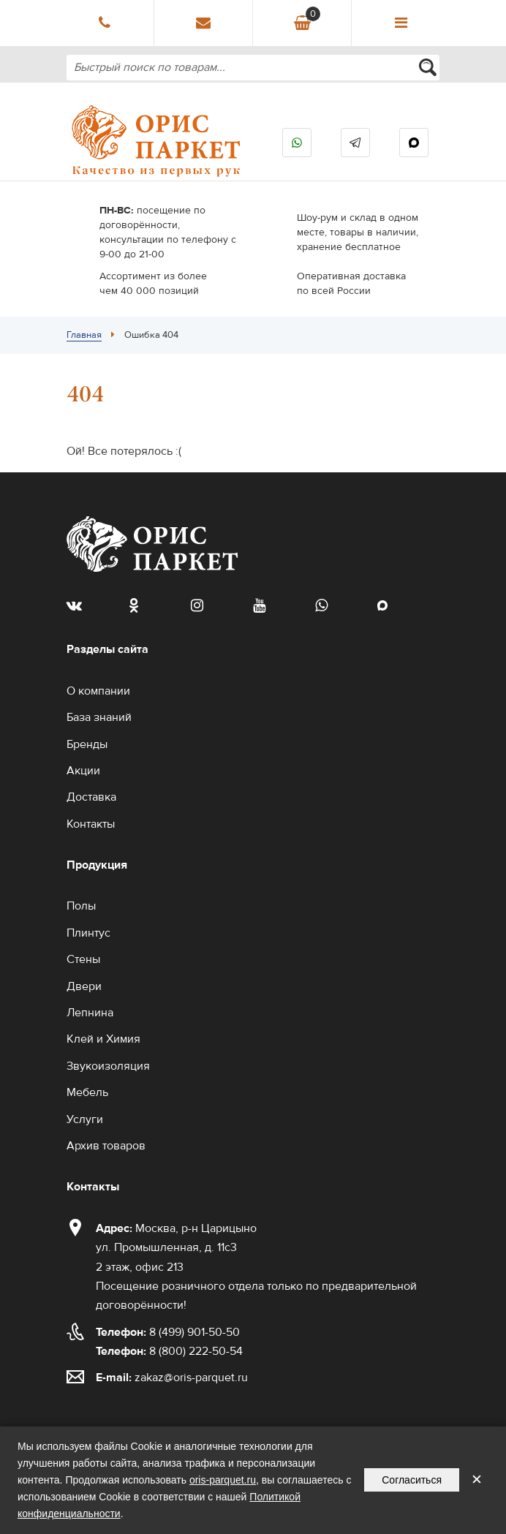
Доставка (91, 797)
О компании (98, 691)
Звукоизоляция (108, 1066)
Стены (83, 959)
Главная (84, 335)
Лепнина (90, 1012)
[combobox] (253, 67)
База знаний (99, 717)
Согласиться (412, 1480)
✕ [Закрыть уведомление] (477, 1479)
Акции (83, 770)
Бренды (87, 744)
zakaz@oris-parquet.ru (191, 1377)
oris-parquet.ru (222, 1480)
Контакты (91, 824)
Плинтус (88, 933)
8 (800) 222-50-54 (169, 1351)
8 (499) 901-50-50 (168, 1332)
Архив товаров (106, 1145)
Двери (84, 986)
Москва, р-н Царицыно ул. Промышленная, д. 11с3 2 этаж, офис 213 (176, 1247)
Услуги (85, 1119)
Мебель (87, 1092)
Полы (81, 906)
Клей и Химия (103, 1039)
